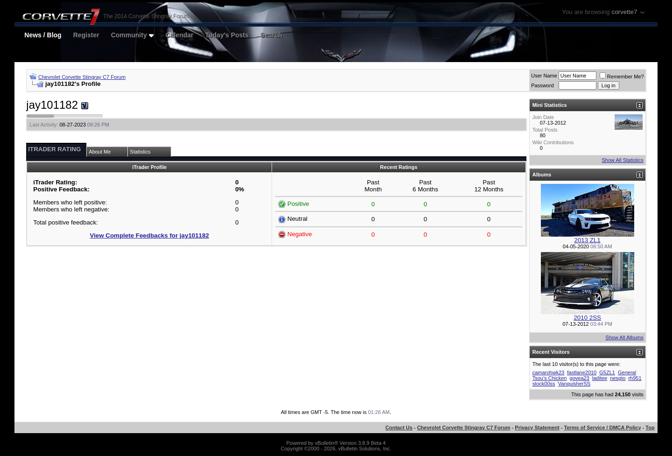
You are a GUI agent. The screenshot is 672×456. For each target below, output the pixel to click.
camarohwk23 (548, 372)
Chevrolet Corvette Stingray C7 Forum (82, 77)
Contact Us (399, 427)
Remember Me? (622, 76)
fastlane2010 (581, 372)
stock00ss (543, 383)
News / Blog (42, 35)
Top (649, 427)
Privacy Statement (537, 427)
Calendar (180, 35)
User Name (544, 75)
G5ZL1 (607, 372)
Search (271, 35)
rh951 (634, 378)
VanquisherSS (574, 383)
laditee (599, 378)
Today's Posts (227, 35)
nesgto (617, 378)
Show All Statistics (622, 160)
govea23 (579, 378)
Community (132, 35)
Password (542, 85)
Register (86, 35)
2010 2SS (587, 317)
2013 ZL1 (587, 240)
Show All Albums (624, 337)
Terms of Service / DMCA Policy (602, 427)
